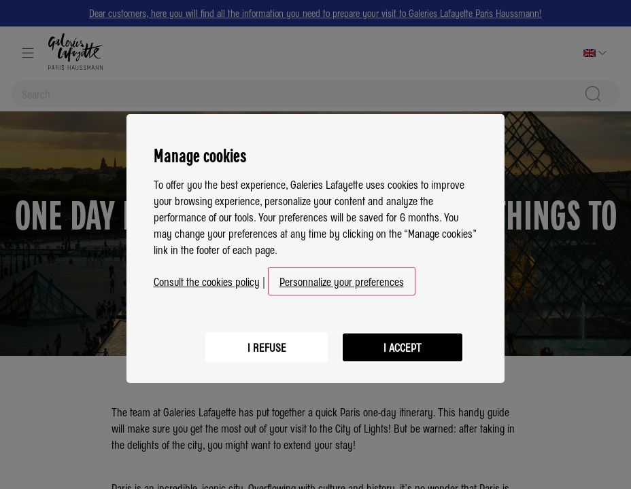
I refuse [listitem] (267, 343)
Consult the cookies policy (207, 277)
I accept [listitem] (402, 343)
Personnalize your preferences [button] (341, 277)
